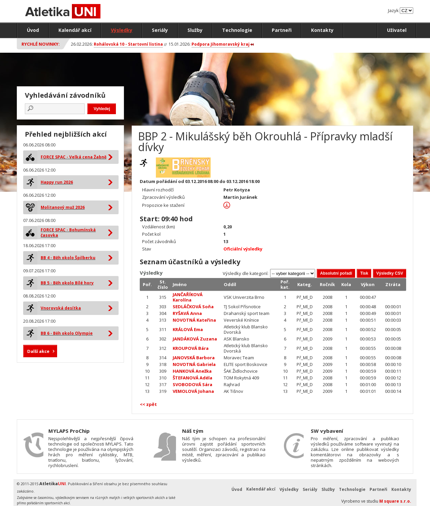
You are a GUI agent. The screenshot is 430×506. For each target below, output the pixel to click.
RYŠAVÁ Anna (187, 313)
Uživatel (396, 30)
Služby (195, 30)
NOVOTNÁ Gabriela (194, 364)
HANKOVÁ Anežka (192, 371)
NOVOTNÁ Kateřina (194, 320)
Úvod (33, 30)
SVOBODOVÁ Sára (192, 384)
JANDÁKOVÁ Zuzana (195, 339)
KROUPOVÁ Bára (191, 348)
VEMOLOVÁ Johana (193, 391)
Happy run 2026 (57, 182)
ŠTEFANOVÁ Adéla (192, 378)
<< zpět (148, 404)
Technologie (237, 30)
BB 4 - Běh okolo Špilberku (68, 258)
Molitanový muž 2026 (63, 207)
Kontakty (322, 30)
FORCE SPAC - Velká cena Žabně (73, 157)
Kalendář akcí (74, 30)
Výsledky (121, 30)
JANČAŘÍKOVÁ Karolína (188, 297)
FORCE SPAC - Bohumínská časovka (68, 232)
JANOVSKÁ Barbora (194, 358)
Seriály (160, 30)
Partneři (282, 30)
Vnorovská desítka (61, 308)
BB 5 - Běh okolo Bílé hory (67, 283)
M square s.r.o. (395, 501)
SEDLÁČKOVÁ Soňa (193, 307)
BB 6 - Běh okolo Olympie (67, 333)
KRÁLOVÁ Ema (188, 329)
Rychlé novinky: (41, 44)
